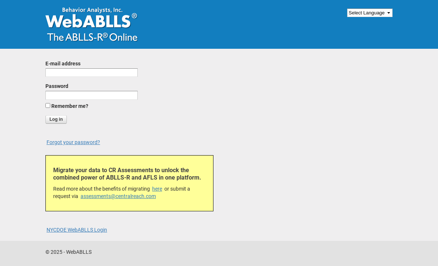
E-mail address (63, 63)
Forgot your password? (73, 142)
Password (56, 86)
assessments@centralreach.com (118, 196)
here (157, 189)
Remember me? (69, 106)
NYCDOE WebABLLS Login (77, 230)
